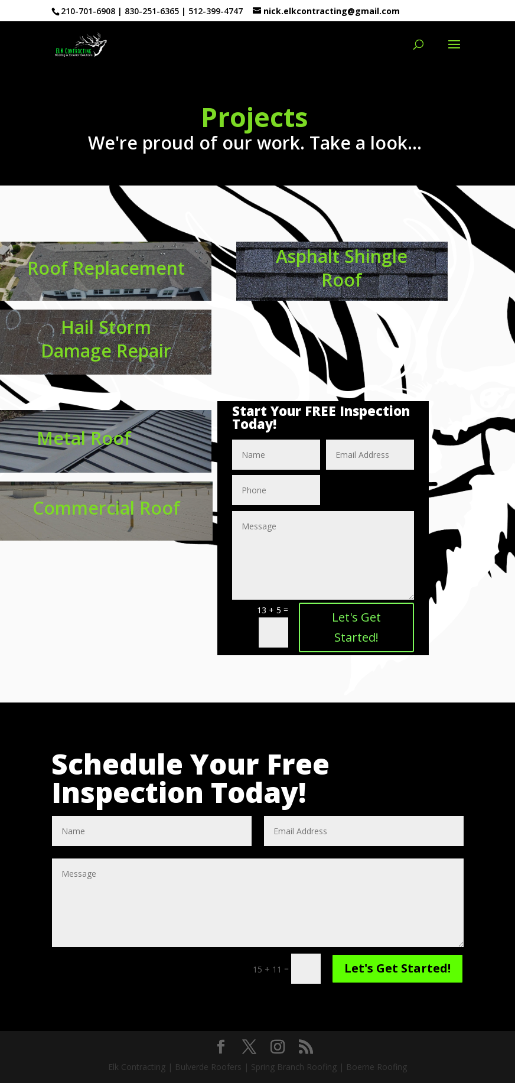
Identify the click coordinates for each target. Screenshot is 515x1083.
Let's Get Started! (356, 627)
